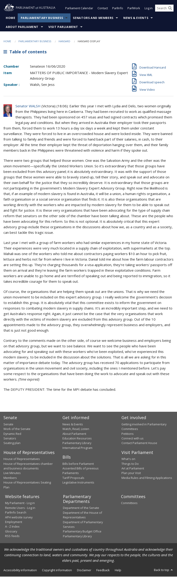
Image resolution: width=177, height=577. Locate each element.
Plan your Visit (131, 473)
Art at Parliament (132, 469)
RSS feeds (12, 536)
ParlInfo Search (15, 513)
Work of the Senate (16, 429)
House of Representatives (21, 459)
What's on (128, 459)
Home (10, 18)
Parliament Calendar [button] (79, 9)
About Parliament (22, 27)
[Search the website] (164, 8)
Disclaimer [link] (84, 570)
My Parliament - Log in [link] (20, 504)
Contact (102, 9)
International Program (77, 448)
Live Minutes (12, 473)
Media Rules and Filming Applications (146, 478)
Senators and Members (93, 18)
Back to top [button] (164, 570)
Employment (13, 522)
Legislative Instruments (78, 483)
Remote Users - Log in (20, 508)
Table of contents (25, 52)
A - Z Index (12, 527)
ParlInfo (117, 9)
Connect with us (132, 439)
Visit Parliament (63, 27)
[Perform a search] (170, 8)
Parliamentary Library (76, 443)
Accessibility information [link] (20, 570)
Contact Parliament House (139, 443)
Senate (8, 425)
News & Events (135, 18)
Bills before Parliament (78, 464)
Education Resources (77, 439)
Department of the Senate (81, 508)
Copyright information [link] (57, 570)
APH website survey (18, 518)
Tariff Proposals (73, 478)
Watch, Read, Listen (75, 429)
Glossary (11, 532)
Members (10, 478)
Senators (9, 439)
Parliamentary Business (42, 18)
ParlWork (133, 9)
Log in (149, 9)
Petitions (127, 434)
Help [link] (118, 570)
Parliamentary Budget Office (82, 532)
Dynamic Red (12, 434)
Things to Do (130, 464)
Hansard (64, 41)
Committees (129, 504)
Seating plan (12, 443)
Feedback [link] (103, 570)
